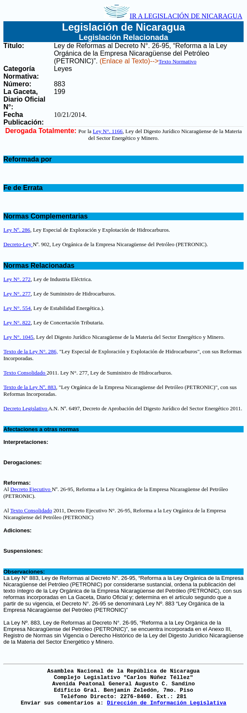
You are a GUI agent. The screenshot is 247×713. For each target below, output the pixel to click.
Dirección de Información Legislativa (166, 703)
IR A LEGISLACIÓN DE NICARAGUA (173, 16)
